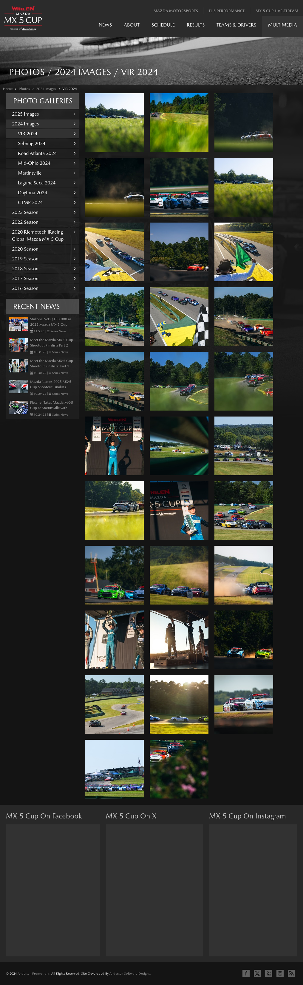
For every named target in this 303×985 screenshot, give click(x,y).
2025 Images (44, 114)
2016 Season (44, 288)
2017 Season (44, 278)
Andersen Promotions (34, 973)
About (132, 25)
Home (8, 89)
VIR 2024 (69, 89)
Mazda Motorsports (176, 11)
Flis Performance (227, 11)
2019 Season (44, 259)
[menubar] (198, 26)
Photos (24, 89)
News (105, 25)
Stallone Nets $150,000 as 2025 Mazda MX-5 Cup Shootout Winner (50, 324)
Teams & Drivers (236, 25)
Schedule (163, 25)
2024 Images (46, 89)
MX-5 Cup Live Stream (277, 11)
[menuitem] (105, 26)
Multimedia (282, 25)
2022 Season (44, 222)
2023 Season (44, 212)
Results (196, 25)
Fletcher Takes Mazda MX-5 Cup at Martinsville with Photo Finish (51, 407)
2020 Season (44, 249)
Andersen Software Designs (129, 973)
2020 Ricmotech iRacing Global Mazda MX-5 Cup (44, 235)
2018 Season (44, 268)
